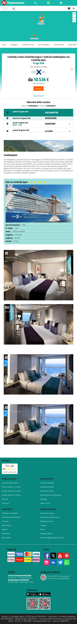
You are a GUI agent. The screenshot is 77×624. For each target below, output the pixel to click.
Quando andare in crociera (11, 495)
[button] (70, 275)
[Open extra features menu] (9, 8)
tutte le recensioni (9, 472)
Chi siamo (5, 521)
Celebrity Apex (59, 44)
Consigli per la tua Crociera (11, 491)
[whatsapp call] (48, 3)
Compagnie (14, 44)
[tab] (38, 112)
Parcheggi (43, 499)
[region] (38, 26)
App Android (6, 538)
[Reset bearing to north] (74, 20)
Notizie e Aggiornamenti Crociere (52, 538)
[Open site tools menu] (73, 3)
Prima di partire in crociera (11, 487)
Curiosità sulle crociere (10, 483)
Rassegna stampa (46, 533)
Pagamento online (46, 521)
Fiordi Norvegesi (44, 44)
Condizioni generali (47, 483)
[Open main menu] (73, 8)
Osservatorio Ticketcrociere (49, 517)
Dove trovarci (6, 525)
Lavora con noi (45, 503)
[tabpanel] (38, 157)
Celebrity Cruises (28, 44)
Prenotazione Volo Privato (11, 517)
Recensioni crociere (47, 513)
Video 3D (5, 499)
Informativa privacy (47, 487)
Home (4, 44)
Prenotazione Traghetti (10, 513)
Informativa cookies (47, 491)
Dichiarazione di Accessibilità (50, 495)
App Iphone (6, 533)
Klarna (42, 529)
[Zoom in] (74, 14)
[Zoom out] (74, 17)
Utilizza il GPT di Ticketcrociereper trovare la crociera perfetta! (54, 577)
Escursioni (5, 503)
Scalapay (43, 525)
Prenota (38, 88)
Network (5, 529)
